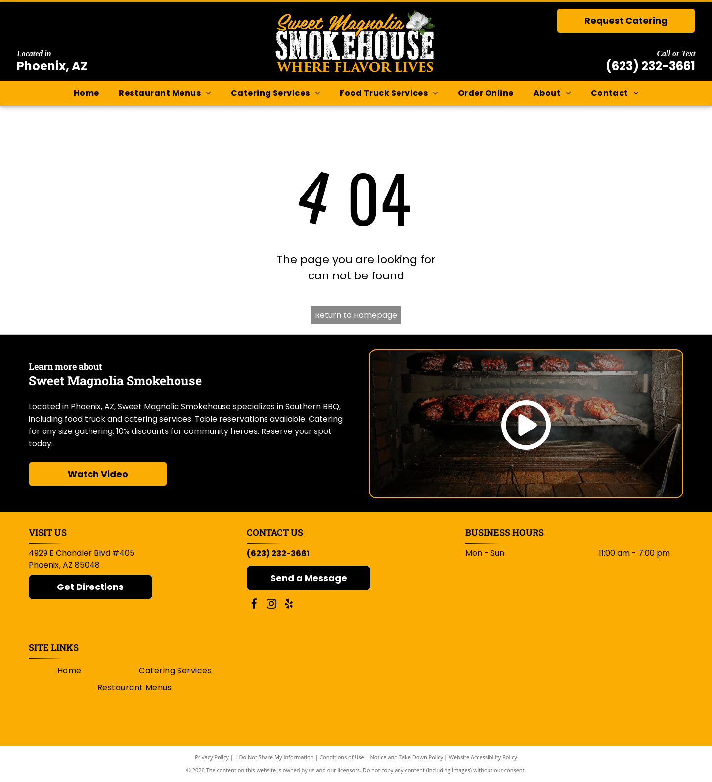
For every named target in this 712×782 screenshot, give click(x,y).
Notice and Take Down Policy (407, 757)
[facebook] (254, 605)
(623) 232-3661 (650, 66)
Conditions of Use (341, 757)
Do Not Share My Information (276, 757)
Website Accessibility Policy (483, 757)
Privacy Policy (212, 757)
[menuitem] (86, 93)
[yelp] (288, 605)
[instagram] (271, 605)
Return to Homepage (356, 315)
